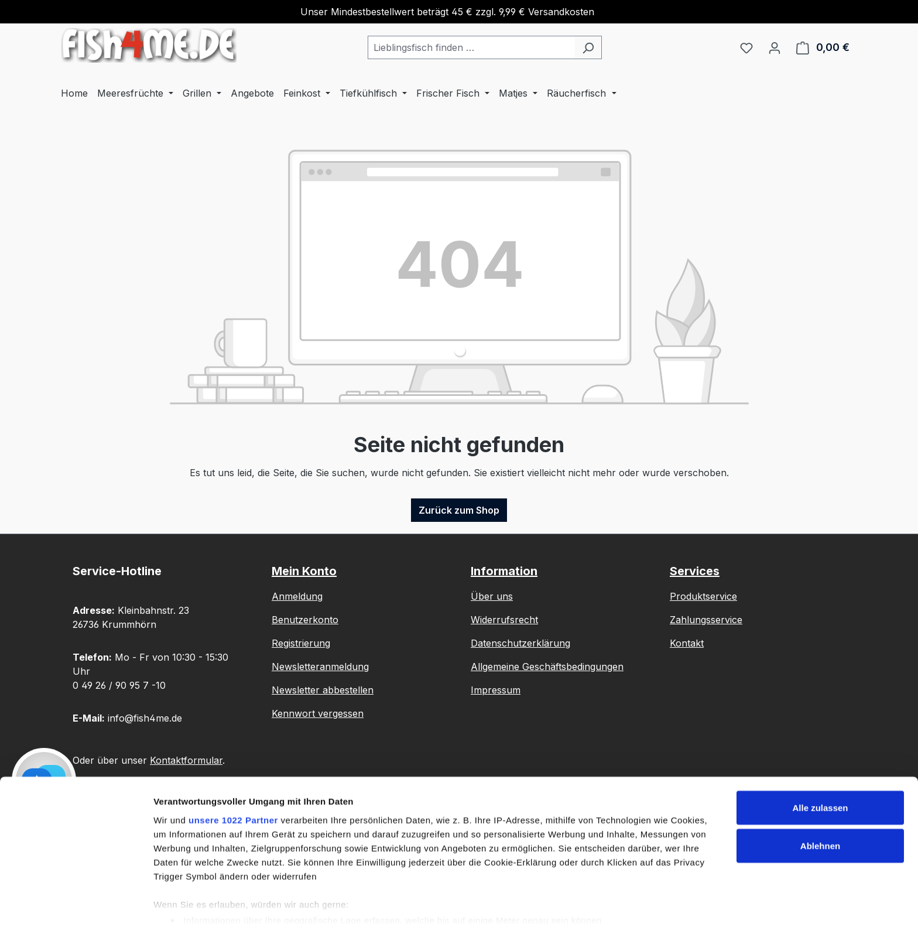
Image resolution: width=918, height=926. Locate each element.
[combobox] (471, 47)
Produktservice (703, 596)
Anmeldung (297, 596)
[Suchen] (588, 47)
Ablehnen (820, 800)
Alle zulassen (820, 762)
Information (504, 571)
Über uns (492, 596)
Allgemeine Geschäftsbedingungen (547, 666)
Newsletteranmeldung (320, 666)
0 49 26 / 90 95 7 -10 (119, 685)
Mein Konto (304, 571)
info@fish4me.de (145, 718)
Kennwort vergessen (318, 713)
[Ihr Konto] (775, 47)
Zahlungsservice (706, 620)
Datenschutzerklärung (520, 643)
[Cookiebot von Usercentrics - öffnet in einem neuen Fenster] (76, 903)
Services (695, 571)
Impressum (495, 690)
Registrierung (301, 643)
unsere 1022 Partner (233, 773)
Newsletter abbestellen (323, 690)
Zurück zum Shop (459, 510)
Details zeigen (183, 903)
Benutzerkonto (305, 620)
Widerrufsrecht (504, 620)
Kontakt (687, 643)
